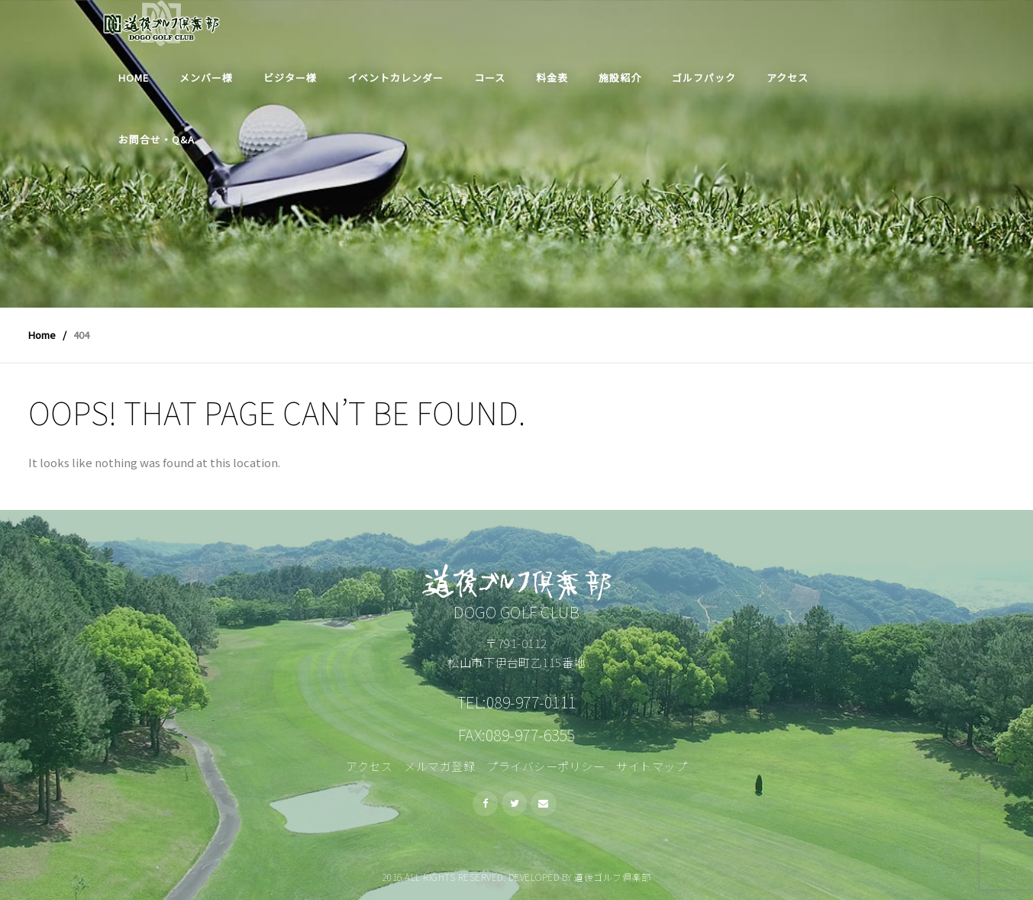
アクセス (788, 77)
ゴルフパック (704, 77)
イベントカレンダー (395, 77)
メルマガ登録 (439, 766)
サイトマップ (651, 766)
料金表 (552, 77)
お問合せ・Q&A (156, 139)
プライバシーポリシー (545, 766)
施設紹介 (620, 77)
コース (489, 77)
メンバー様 (206, 77)
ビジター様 (290, 77)
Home (133, 77)
